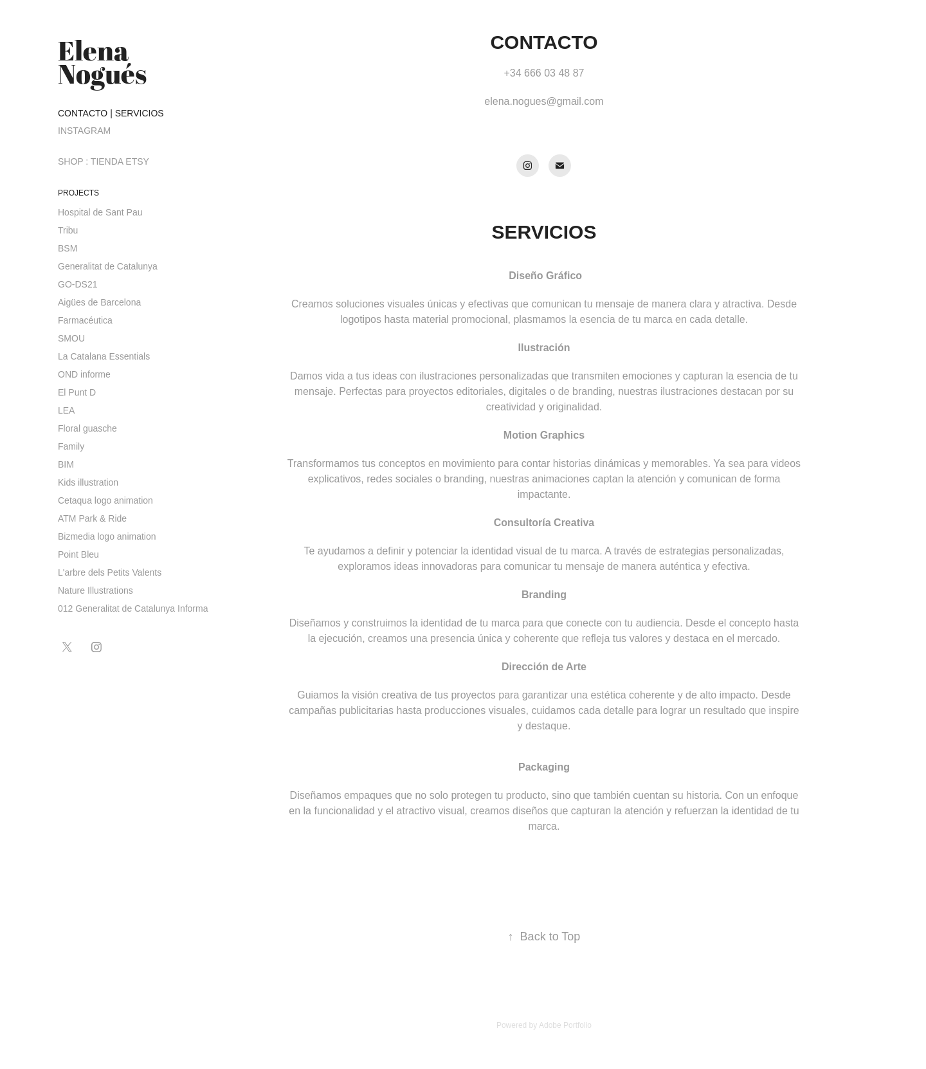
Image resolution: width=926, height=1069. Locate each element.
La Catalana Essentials (104, 356)
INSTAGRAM (84, 130)
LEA (66, 410)
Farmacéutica (85, 320)
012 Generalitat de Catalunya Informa (133, 608)
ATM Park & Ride (92, 518)
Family (71, 446)
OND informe (84, 374)
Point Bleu (78, 554)
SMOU (71, 338)
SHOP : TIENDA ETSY (103, 161)
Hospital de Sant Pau (100, 212)
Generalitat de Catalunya (108, 266)
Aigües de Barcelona (99, 302)
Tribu (68, 230)
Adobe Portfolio (565, 1025)
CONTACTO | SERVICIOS (111, 113)
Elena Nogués (102, 61)
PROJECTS (78, 192)
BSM (67, 248)
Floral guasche (87, 428)
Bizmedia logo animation (107, 536)
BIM (66, 464)
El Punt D (77, 392)
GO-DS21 (77, 284)
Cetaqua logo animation (105, 500)
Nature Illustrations (95, 590)
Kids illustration (88, 482)
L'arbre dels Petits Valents (109, 572)
